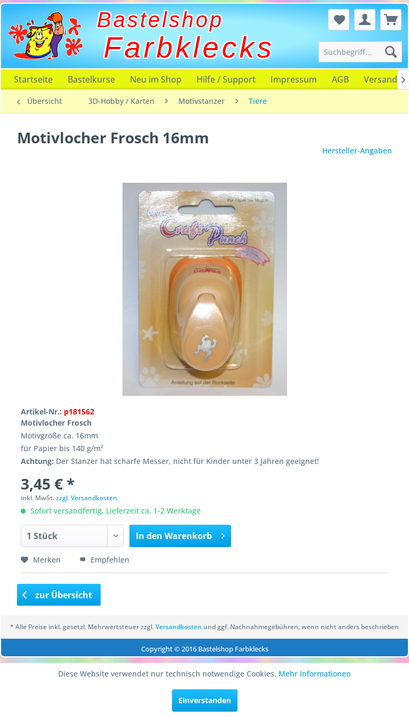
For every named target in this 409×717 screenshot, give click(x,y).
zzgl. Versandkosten (86, 497)
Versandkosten (179, 626)
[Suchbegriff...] (360, 51)
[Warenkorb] (391, 19)
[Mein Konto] (364, 19)
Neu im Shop (156, 79)
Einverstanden (204, 700)
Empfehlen (104, 560)
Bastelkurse (91, 79)
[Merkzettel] (338, 19)
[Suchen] (391, 51)
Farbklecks (189, 47)
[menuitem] (360, 51)
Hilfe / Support (226, 79)
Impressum (294, 79)
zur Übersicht (57, 595)
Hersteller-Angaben (357, 150)
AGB (340, 79)
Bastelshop (160, 19)
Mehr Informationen (315, 674)
